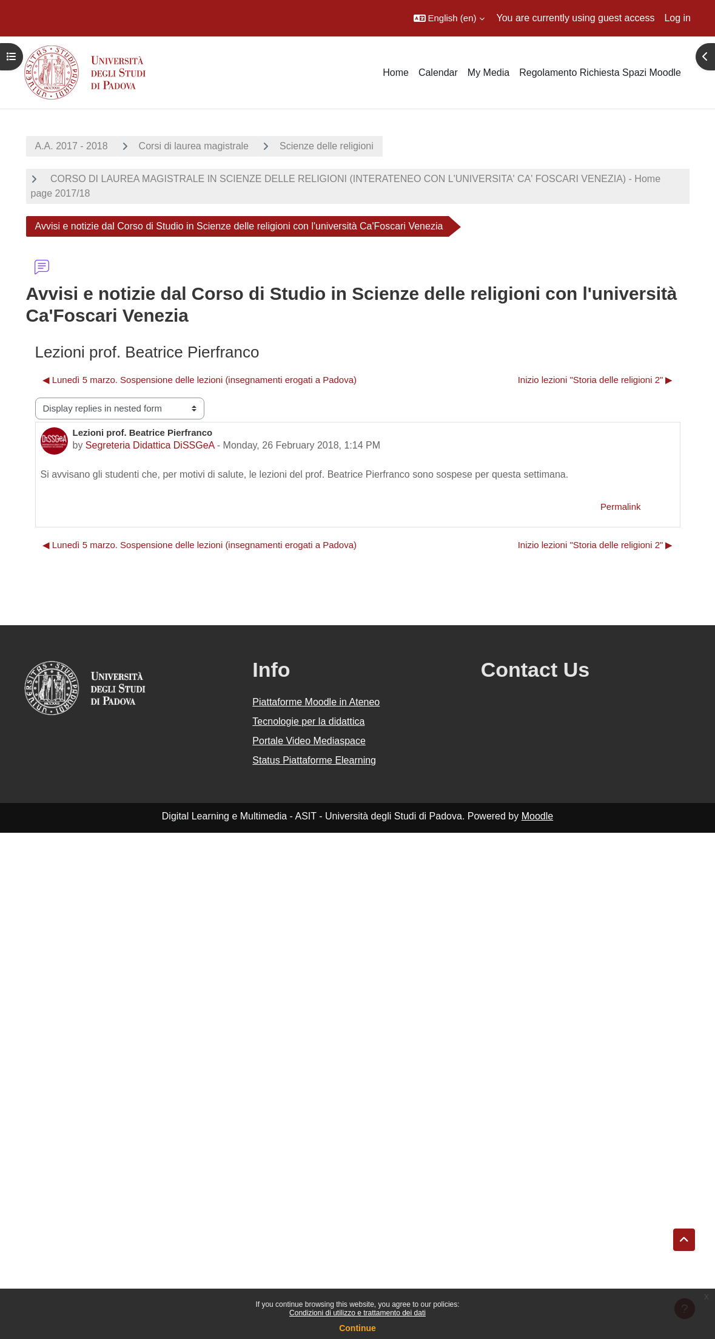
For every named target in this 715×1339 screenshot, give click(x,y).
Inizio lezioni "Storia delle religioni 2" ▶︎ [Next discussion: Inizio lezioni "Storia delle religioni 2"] (595, 380)
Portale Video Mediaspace (309, 741)
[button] (449, 18)
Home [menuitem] (396, 72)
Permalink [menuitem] (620, 506)
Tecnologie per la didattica (308, 721)
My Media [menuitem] (488, 72)
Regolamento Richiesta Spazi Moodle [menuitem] (600, 72)
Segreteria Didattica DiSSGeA (150, 445)
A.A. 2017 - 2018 (71, 146)
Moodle (537, 816)
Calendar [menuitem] (438, 72)
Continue (357, 1328)
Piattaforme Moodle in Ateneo (316, 702)
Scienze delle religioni (327, 146)
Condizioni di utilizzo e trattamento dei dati (357, 1313)
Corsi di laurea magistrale (194, 146)
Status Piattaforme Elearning (314, 760)
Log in (677, 18)
